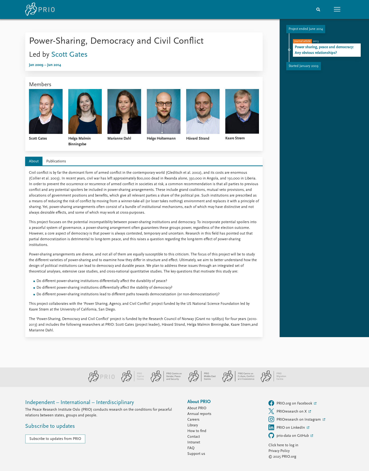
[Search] (318, 9)
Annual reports (199, 414)
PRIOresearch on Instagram (295, 419)
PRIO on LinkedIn (287, 427)
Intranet (193, 442)
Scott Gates (69, 55)
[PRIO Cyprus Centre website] (130, 381)
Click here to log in (283, 445)
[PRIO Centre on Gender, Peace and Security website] (164, 381)
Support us (196, 454)
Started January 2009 (303, 66)
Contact (193, 437)
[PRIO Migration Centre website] (270, 381)
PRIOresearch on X (288, 411)
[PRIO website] (99, 381)
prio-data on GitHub (289, 435)
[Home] (40, 9)
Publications (56, 161)
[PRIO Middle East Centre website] (200, 381)
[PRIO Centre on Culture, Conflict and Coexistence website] (236, 381)
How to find (196, 431)
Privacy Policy (279, 451)
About (34, 161)
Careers (193, 420)
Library (192, 425)
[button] (337, 9)
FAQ (190, 448)
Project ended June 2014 (306, 29)
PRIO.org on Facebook (290, 403)
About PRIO (196, 408)
